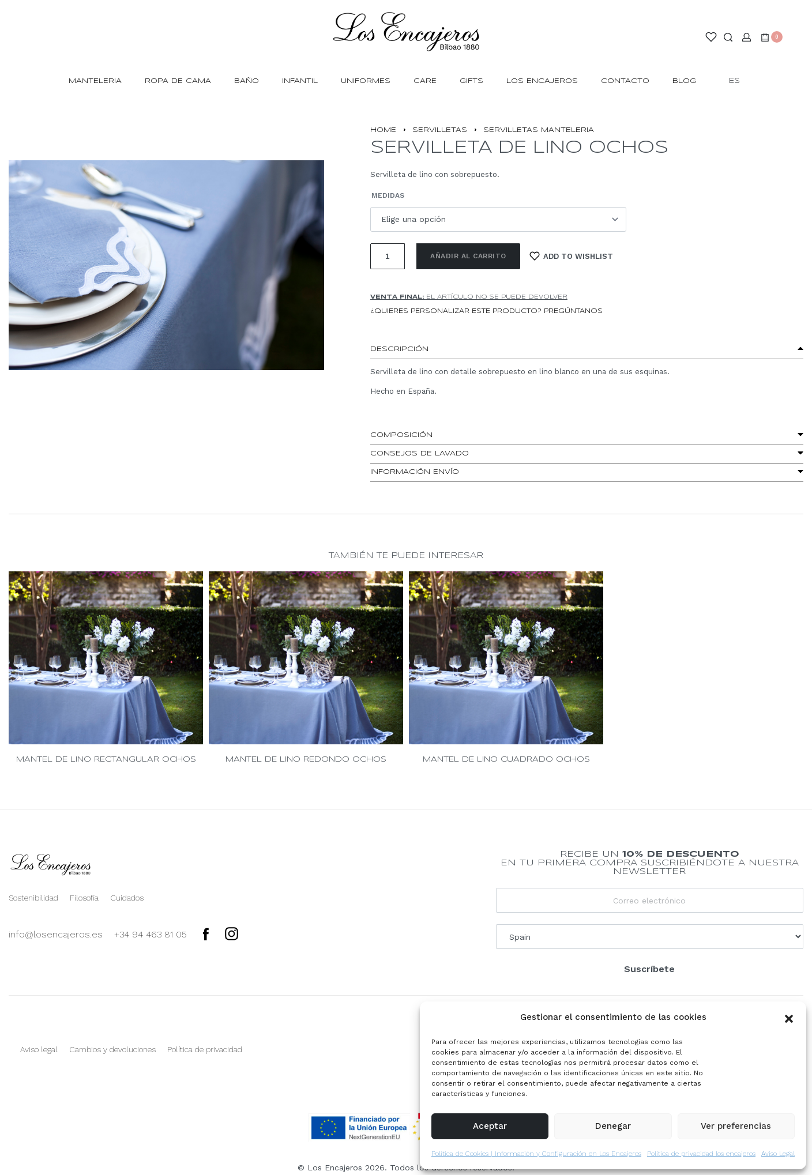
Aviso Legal (778, 1154)
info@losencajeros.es (56, 934)
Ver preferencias (736, 1126)
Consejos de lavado (419, 453)
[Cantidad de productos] (387, 256)
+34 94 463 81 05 (150, 934)
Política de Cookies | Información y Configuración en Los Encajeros (536, 1154)
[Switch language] (739, 81)
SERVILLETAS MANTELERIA (538, 130)
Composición (401, 435)
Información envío (414, 472)
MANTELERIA (95, 81)
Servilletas (439, 130)
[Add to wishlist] (571, 256)
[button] (789, 1017)
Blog (684, 81)
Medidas (387, 195)
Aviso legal (39, 1049)
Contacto (625, 81)
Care (425, 81)
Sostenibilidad (33, 897)
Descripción (399, 349)
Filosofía (84, 897)
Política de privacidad (204, 1049)
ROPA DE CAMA (178, 81)
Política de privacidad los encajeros (701, 1154)
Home (383, 130)
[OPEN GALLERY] (166, 265)
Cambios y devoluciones (112, 1049)
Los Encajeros (542, 81)
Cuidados (127, 897)
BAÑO (246, 81)
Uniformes (365, 81)
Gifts (471, 81)
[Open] (711, 37)
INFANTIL (300, 81)
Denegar (613, 1126)
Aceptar (490, 1126)
